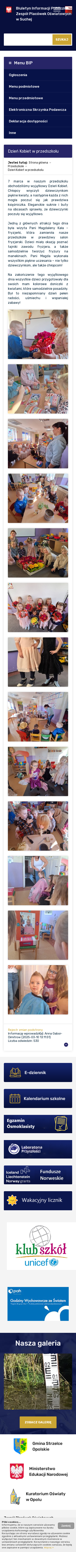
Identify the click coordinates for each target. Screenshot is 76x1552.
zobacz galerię (38, 1422)
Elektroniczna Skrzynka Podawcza (37, 110)
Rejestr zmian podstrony (25, 1030)
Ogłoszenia (18, 75)
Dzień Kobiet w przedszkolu (26, 170)
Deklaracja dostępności (28, 121)
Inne (12, 133)
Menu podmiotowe (24, 86)
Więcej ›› (49, 1547)
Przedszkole (16, 166)
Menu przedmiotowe (26, 98)
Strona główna (38, 162)
